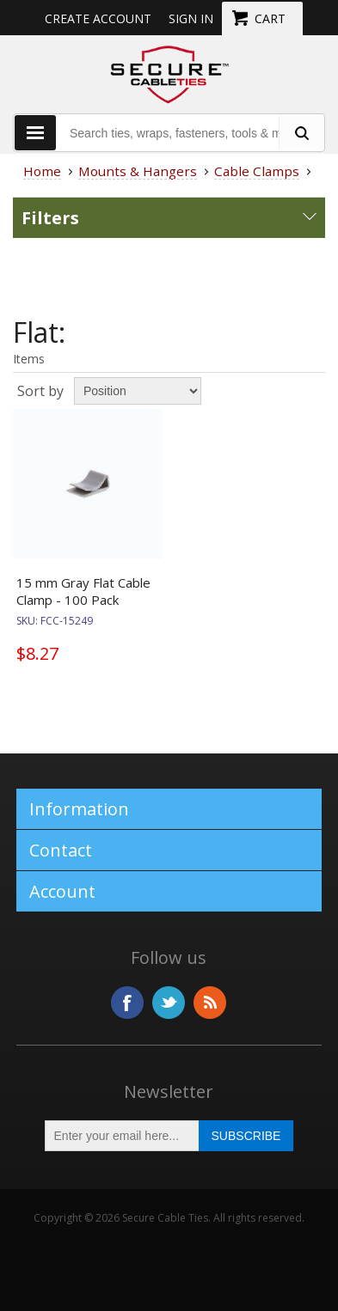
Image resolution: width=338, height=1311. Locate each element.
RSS (210, 1002)
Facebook (127, 1002)
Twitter (168, 1002)
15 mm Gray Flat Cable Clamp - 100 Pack (83, 591)
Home (42, 171)
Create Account (98, 18)
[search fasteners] (301, 132)
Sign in (191, 18)
